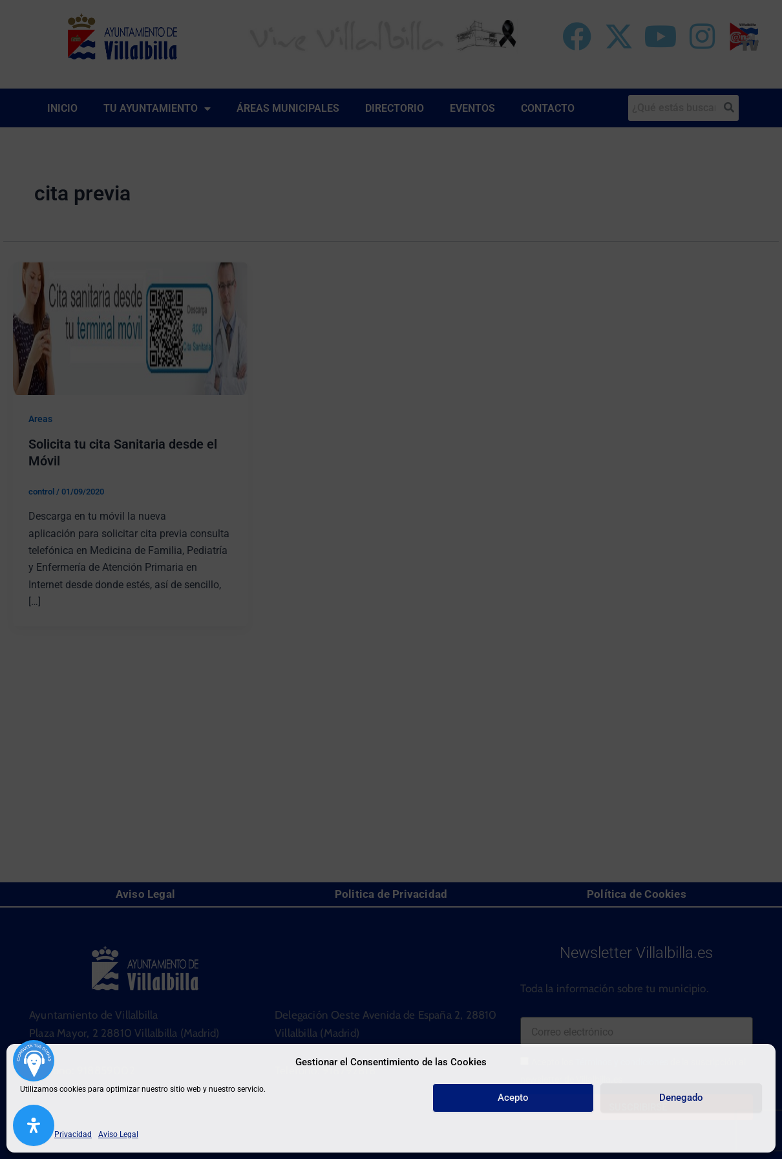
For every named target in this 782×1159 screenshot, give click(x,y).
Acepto (513, 1097)
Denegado (681, 1097)
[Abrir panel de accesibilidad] (33, 1125)
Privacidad (73, 1134)
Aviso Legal (118, 1134)
